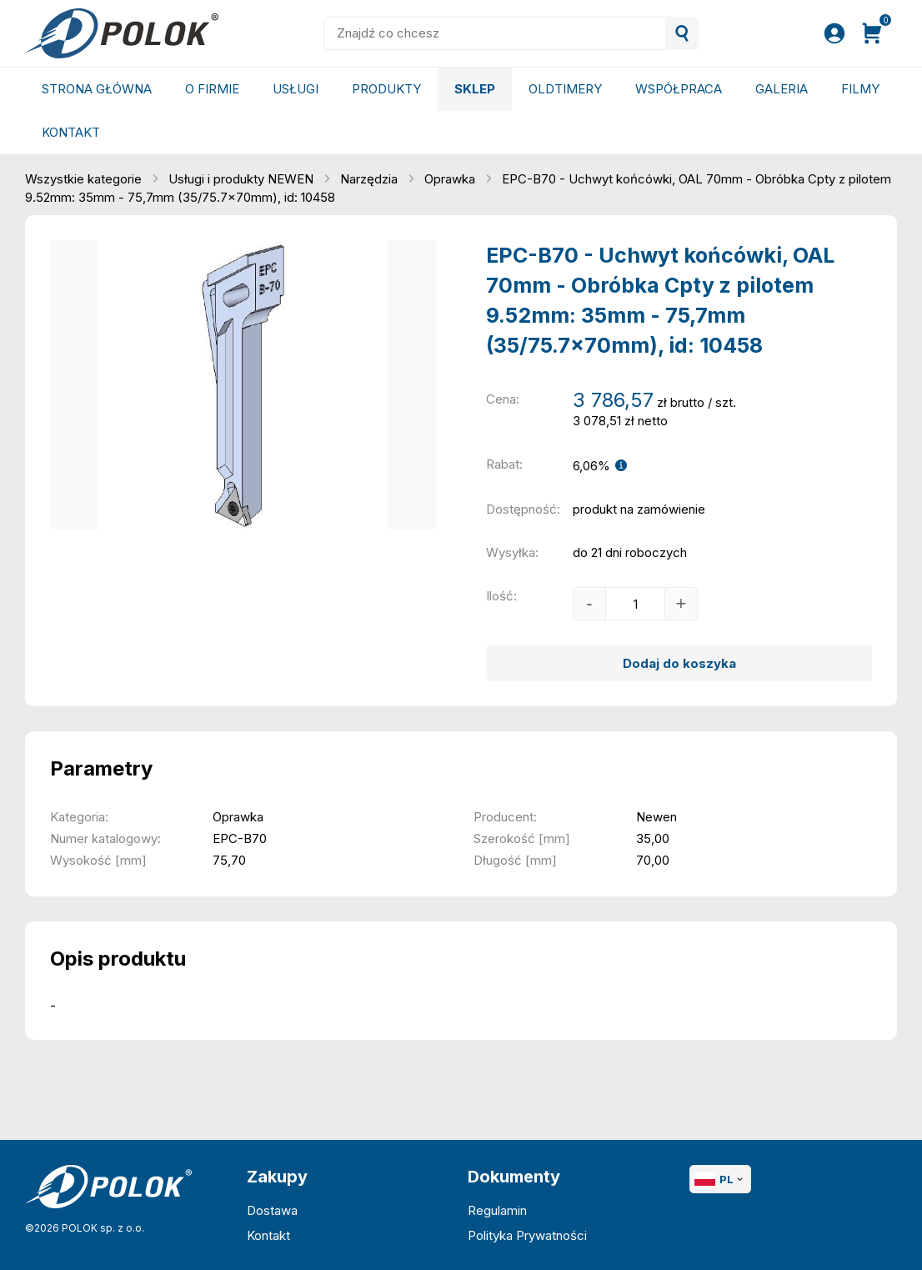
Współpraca (678, 89)
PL (720, 1179)
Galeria (781, 89)
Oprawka (451, 179)
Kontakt (71, 132)
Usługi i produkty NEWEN (242, 179)
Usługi (295, 89)
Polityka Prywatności (527, 1235)
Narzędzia (370, 179)
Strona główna (97, 89)
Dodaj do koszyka (679, 663)
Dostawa (272, 1210)
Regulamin (497, 1210)
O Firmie (212, 89)
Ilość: (501, 596)
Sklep (474, 89)
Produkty (386, 89)
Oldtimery (565, 89)
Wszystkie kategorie (85, 179)
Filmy (860, 89)
